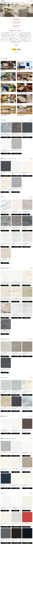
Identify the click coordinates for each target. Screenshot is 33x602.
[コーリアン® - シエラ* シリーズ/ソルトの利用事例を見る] (21, 472)
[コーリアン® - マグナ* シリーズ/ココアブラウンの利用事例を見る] (31, 433)
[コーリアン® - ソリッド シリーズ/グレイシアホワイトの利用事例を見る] (20, 510)
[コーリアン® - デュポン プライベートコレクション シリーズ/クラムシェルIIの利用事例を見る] (10, 301)
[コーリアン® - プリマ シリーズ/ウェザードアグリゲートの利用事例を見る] (21, 230)
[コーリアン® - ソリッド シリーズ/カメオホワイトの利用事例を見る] (31, 510)
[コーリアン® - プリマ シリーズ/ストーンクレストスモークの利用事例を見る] (10, 214)
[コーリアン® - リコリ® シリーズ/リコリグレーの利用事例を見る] (21, 192)
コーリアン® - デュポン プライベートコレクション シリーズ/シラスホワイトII (16, 283)
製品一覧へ (19, 49)
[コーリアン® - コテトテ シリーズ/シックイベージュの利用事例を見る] (10, 356)
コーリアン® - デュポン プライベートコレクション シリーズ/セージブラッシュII (27, 299)
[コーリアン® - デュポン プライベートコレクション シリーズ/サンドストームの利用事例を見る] (31, 285)
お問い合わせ (14, 49)
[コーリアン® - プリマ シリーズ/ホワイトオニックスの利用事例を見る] (10, 247)
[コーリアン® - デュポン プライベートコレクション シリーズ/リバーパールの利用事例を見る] (10, 285)
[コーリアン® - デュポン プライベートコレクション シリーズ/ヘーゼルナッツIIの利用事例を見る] (10, 317)
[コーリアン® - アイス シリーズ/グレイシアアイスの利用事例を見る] (21, 488)
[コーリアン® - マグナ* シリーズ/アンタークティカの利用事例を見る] (21, 433)
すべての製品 (30, 158)
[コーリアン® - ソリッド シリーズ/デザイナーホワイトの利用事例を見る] (10, 510)
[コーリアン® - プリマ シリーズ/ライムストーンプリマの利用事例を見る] (31, 247)
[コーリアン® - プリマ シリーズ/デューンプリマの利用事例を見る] (10, 263)
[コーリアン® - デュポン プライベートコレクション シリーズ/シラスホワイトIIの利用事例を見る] (21, 285)
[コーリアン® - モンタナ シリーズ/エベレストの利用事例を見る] (21, 456)
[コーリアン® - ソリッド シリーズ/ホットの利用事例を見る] (31, 527)
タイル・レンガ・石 (16, 53)
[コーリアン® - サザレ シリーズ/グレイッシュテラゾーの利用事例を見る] (21, 395)
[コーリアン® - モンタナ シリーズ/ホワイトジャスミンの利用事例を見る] (31, 456)
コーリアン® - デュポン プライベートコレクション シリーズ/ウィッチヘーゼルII (16, 299)
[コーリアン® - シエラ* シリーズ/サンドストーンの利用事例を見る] (31, 472)
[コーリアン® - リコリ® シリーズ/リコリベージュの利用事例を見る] (10, 192)
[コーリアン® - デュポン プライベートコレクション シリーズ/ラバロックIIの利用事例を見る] (10, 334)
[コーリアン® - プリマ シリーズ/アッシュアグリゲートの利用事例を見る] (10, 230)
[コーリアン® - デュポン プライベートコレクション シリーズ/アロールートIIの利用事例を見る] (31, 317)
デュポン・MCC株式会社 (3, 133)
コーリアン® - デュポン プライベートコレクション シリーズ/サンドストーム (27, 283)
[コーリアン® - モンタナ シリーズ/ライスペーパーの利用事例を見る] (10, 472)
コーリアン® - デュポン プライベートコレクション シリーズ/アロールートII (27, 315)
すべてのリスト (30, 58)
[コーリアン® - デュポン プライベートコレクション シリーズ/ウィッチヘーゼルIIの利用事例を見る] (20, 301)
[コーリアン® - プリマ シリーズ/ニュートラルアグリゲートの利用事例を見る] (31, 214)
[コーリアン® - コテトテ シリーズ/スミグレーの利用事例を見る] (10, 372)
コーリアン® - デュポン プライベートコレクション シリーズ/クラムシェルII (6, 299)
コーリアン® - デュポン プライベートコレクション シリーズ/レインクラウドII (16, 315)
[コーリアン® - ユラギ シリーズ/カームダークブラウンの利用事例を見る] (21, 411)
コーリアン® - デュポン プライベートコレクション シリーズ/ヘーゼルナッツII (6, 315)
